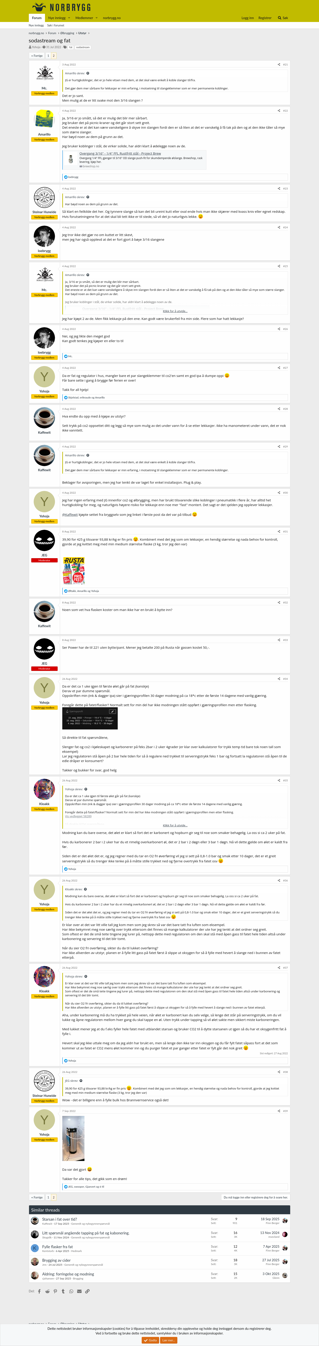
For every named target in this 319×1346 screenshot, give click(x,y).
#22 (285, 110)
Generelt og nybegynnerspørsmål (90, 1223)
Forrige (38, 55)
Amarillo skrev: (75, 73)
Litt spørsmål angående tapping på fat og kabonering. (86, 1233)
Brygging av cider (56, 1260)
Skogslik (47, 1237)
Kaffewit (47, 1223)
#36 (285, 880)
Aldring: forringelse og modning (68, 1274)
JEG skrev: (71, 1081)
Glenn (275, 1277)
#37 (285, 967)
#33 (285, 640)
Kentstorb (48, 1251)
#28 (285, 408)
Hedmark (76, 1251)
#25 (285, 266)
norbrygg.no (112, 18)
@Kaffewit (70, 514)
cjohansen (48, 1278)
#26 (285, 329)
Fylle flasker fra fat (57, 1246)
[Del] (279, 64)
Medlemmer (84, 18)
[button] (69, 18)
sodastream (83, 47)
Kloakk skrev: (74, 889)
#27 (285, 367)
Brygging (78, 1278)
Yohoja (36, 47)
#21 (285, 64)
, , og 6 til (86, 1186)
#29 (285, 446)
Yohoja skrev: (74, 789)
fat (70, 47)
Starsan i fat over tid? (59, 1219)
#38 (285, 1072)
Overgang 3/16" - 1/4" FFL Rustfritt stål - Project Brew (120, 153)
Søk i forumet (55, 25)
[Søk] (282, 18)
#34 (285, 678)
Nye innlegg (57, 18)
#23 (285, 188)
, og (86, 397)
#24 (285, 227)
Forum (37, 18)
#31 (285, 531)
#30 (285, 492)
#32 (285, 602)
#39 (285, 1111)
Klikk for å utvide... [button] (175, 311)
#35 (285, 780)
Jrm (44, 1264)
